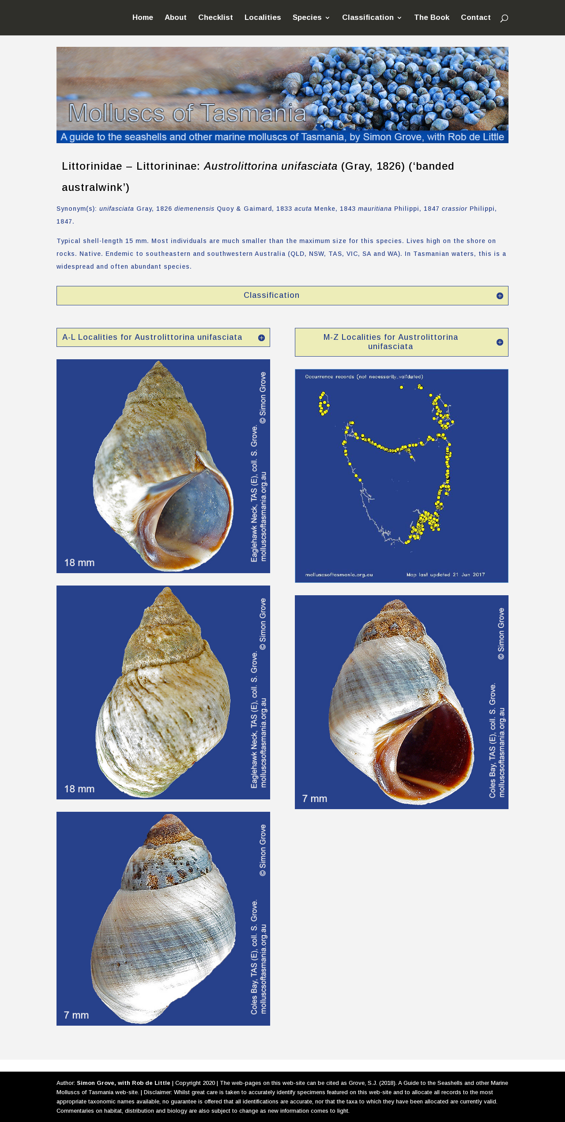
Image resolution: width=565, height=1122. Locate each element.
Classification (368, 18)
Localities (263, 18)
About (176, 18)
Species (307, 18)
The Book (431, 18)
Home (142, 18)
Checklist (215, 18)
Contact (476, 18)
